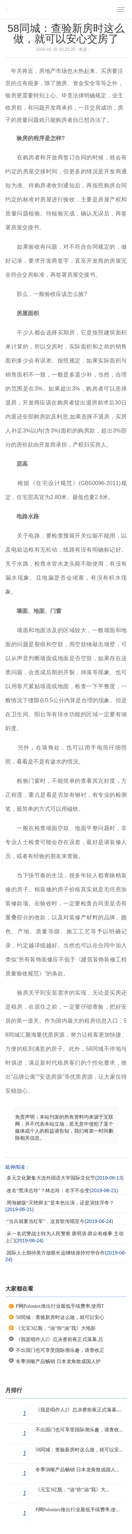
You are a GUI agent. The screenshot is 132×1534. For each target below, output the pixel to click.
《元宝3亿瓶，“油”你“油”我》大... (72, 1489)
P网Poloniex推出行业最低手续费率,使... (77, 1509)
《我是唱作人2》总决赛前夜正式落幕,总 (59, 1339)
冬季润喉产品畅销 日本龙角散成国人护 (58, 1361)
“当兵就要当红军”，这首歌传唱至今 (46, 1221)
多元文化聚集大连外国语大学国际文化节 (51, 1178)
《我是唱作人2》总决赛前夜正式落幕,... (78, 1409)
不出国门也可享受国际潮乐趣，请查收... (79, 1429)
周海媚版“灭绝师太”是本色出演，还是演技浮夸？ (60, 1202)
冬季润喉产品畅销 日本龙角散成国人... (77, 1469)
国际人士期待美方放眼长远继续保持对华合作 (56, 1253)
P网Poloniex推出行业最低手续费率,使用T (60, 1306)
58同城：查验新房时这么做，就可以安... (79, 1449)
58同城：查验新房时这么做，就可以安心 (60, 1317)
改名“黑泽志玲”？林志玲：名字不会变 (48, 1190)
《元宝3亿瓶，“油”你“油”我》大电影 (56, 1328)
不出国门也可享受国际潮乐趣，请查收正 (60, 1350)
